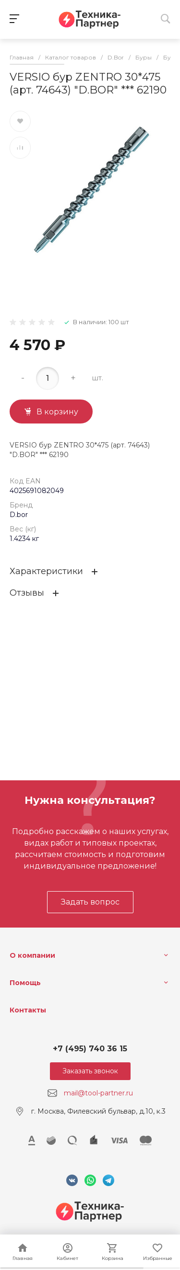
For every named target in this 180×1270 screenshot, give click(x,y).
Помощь (25, 982)
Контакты (28, 1010)
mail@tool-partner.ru (98, 1093)
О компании (32, 955)
